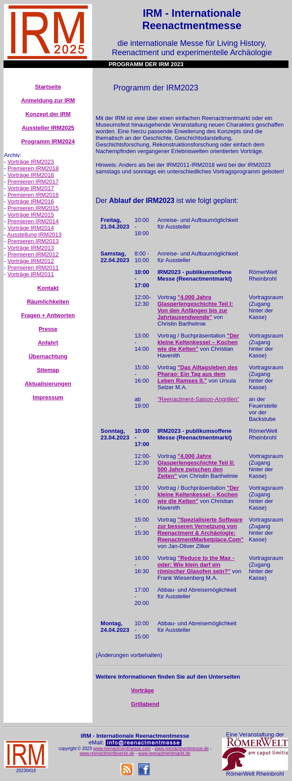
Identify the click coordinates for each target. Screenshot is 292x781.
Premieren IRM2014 (33, 221)
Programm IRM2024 (47, 141)
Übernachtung (48, 356)
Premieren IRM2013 (33, 241)
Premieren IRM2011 (33, 267)
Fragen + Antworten (48, 315)
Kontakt (48, 288)
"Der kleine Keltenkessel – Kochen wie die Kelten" (198, 342)
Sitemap (48, 370)
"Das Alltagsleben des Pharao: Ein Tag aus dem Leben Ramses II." (198, 374)
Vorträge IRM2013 (30, 247)
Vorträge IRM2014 (30, 228)
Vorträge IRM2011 (30, 274)
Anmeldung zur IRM (48, 100)
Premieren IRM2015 (33, 208)
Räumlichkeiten (48, 301)
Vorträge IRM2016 (30, 201)
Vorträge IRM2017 (30, 188)
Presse (48, 329)
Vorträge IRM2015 (30, 214)
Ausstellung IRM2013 (34, 234)
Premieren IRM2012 (33, 254)
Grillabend (145, 704)
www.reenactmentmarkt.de (164, 753)
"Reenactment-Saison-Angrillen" (199, 399)
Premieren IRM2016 (33, 194)
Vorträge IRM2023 (30, 161)
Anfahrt (48, 342)
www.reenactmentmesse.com (122, 748)
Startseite (48, 86)
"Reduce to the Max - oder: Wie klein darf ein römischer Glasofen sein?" (196, 564)
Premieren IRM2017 (33, 181)
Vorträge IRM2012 (30, 261)
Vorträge (142, 690)
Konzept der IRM (48, 114)
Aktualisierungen (48, 383)
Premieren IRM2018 (33, 168)
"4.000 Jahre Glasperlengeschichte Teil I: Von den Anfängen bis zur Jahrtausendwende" (195, 307)
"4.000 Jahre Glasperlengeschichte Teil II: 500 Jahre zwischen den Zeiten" (196, 466)
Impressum (48, 397)
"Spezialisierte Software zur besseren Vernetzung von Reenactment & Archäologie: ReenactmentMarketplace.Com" (201, 529)
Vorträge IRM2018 (30, 175)
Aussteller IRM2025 (48, 127)
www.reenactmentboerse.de (107, 753)
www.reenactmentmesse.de (182, 748)
